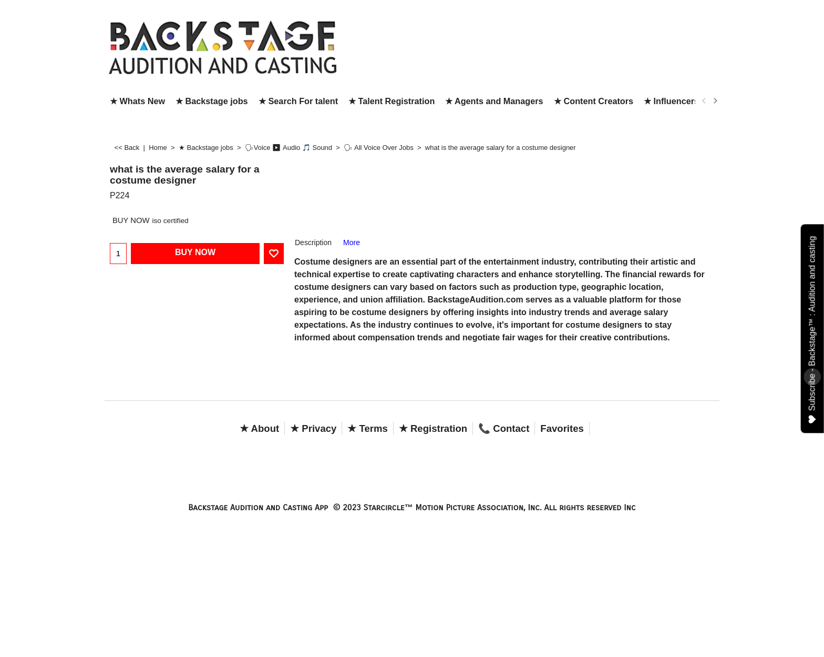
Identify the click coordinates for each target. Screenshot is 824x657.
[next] (714, 101)
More (351, 242)
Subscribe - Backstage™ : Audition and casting (812, 329)
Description (313, 242)
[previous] (704, 101)
